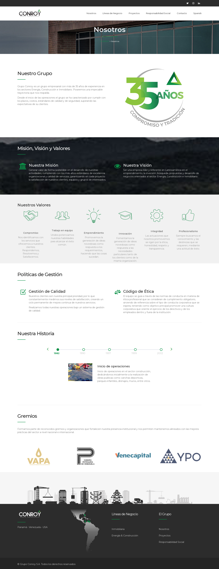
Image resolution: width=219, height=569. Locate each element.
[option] (58, 351)
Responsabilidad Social (158, 13)
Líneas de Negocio (112, 13)
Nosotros (91, 13)
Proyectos (134, 13)
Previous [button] (48, 349)
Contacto (182, 13)
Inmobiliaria (118, 529)
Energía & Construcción (125, 535)
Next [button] (171, 349)
